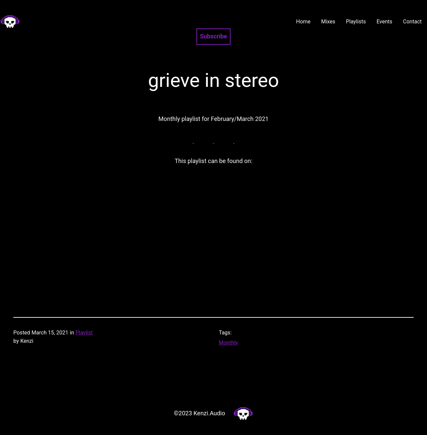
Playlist (83, 332)
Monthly (228, 342)
